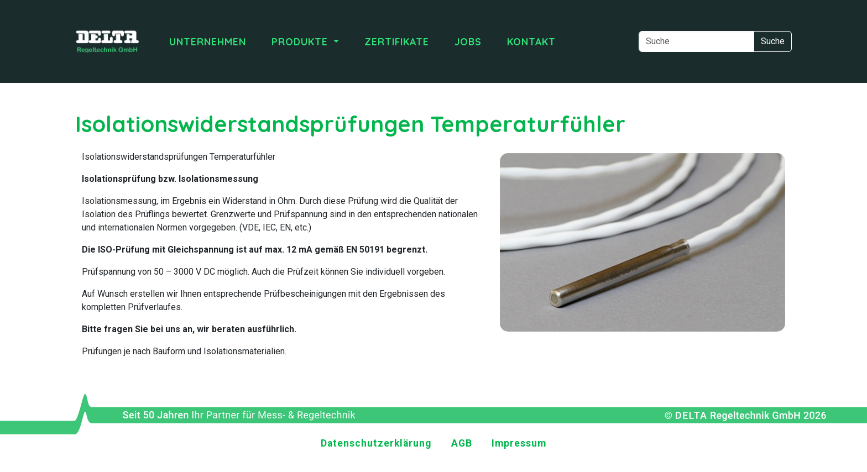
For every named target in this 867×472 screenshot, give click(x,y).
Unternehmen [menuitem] (207, 41)
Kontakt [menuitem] (531, 41)
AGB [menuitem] (461, 443)
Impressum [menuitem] (519, 443)
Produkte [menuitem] (301, 41)
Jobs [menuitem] (468, 41)
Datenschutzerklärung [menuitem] (376, 443)
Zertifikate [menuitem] (396, 41)
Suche (773, 41)
